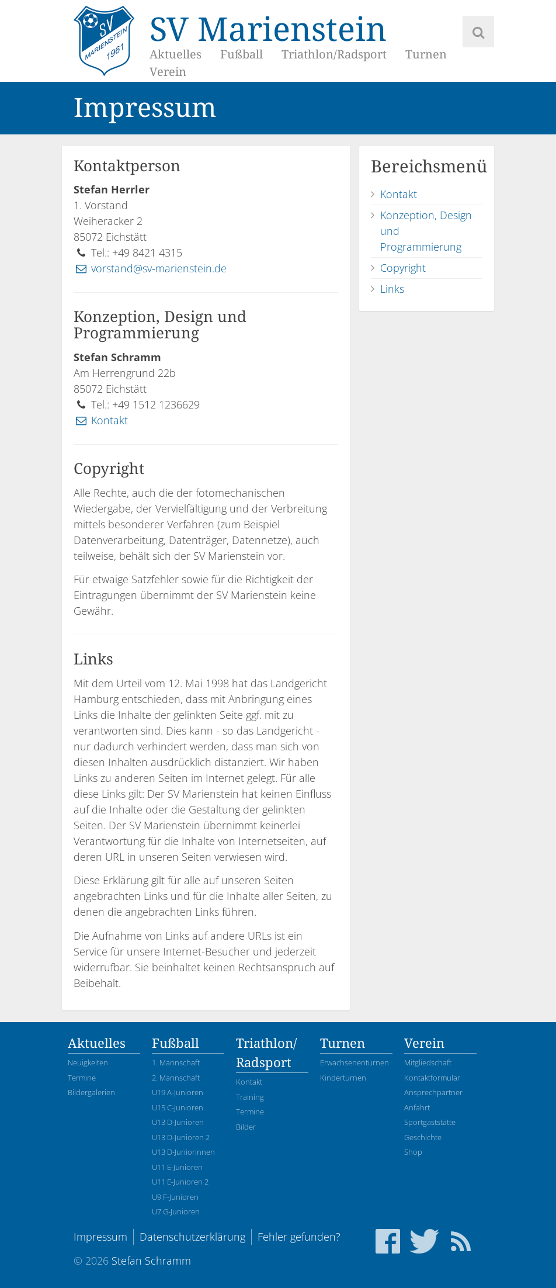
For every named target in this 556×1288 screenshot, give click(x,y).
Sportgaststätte (430, 1122)
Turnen (426, 54)
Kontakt (101, 420)
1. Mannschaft (176, 1062)
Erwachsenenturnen (354, 1062)
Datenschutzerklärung (192, 1237)
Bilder (246, 1126)
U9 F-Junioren (175, 1197)
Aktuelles (175, 54)
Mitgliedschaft (427, 1062)
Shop (413, 1152)
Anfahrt (417, 1107)
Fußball (241, 54)
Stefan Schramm (151, 1261)
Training (250, 1097)
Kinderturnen (343, 1077)
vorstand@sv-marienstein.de (150, 268)
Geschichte (423, 1137)
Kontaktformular (432, 1077)
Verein (168, 72)
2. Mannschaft (176, 1077)
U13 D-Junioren (178, 1122)
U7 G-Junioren (176, 1211)
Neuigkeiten (88, 1062)
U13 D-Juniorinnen (183, 1152)
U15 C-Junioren (177, 1107)
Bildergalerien (91, 1092)
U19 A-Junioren (177, 1092)
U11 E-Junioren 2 (180, 1181)
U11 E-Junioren (177, 1167)
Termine (82, 1077)
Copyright (403, 268)
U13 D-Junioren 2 (181, 1137)
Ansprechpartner (433, 1092)
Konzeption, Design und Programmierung (426, 231)
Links (392, 289)
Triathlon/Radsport (334, 54)
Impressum (100, 1237)
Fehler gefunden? (299, 1237)
